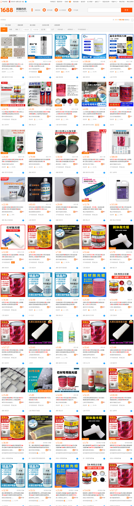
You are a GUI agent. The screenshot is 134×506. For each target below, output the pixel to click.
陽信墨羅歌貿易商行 (35, 212)
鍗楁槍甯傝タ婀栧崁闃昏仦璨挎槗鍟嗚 (62, 450)
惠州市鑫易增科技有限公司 (62, 259)
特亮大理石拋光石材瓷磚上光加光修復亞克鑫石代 (66, 399)
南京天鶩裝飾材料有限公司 (35, 69)
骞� (22, 450)
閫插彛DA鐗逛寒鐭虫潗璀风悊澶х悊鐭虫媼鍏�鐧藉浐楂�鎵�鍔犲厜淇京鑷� (94, 494)
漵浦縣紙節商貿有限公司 (62, 307)
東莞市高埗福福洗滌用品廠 (8, 402)
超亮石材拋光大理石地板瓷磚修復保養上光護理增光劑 (120, 399)
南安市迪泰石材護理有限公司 (62, 212)
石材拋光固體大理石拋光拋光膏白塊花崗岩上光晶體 (120, 256)
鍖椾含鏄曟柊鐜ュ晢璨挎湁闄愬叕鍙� (8, 498)
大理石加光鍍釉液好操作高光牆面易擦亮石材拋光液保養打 (39, 160)
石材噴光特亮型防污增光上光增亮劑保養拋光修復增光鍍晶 (12, 65)
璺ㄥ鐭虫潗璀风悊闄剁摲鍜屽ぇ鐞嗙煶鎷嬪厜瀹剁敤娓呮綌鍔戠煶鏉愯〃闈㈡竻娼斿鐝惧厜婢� (40, 446)
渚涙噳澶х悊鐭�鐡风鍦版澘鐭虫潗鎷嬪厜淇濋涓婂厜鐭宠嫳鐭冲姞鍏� (67, 494)
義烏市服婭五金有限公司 (116, 164)
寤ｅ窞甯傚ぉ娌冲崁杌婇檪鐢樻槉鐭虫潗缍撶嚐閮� (62, 498)
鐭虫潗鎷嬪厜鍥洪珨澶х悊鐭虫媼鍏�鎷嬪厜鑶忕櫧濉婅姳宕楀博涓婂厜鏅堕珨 (94, 446)
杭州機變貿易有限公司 (8, 355)
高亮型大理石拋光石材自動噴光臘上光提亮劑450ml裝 (39, 65)
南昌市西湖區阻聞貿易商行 (89, 259)
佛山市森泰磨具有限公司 (89, 212)
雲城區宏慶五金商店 (8, 164)
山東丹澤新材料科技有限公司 (116, 69)
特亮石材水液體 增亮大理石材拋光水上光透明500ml (40, 208)
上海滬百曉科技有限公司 (35, 355)
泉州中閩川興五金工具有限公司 (62, 69)
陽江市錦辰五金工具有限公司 (116, 259)
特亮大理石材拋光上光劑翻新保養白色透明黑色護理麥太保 (12, 351)
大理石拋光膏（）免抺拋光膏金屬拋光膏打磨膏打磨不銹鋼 (93, 208)
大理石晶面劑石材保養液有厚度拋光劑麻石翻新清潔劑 (93, 65)
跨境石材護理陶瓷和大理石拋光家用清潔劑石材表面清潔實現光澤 (66, 256)
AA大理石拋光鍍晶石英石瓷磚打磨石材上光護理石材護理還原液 (94, 113)
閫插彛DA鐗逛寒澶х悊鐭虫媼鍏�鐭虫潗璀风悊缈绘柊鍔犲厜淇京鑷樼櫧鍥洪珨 (66, 446)
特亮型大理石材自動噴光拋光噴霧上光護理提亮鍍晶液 (39, 113)
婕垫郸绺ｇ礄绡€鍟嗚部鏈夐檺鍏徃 (35, 498)
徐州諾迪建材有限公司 (62, 116)
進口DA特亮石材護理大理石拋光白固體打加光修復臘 (121, 303)
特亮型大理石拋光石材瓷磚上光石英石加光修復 (66, 113)
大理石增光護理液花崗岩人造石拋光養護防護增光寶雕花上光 (93, 399)
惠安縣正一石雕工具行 (62, 164)
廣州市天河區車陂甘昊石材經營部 (89, 307)
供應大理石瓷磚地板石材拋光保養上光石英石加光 (93, 303)
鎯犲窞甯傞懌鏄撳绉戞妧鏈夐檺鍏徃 (35, 450)
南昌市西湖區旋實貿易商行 (8, 307)
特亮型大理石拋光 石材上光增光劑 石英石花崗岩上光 (94, 160)
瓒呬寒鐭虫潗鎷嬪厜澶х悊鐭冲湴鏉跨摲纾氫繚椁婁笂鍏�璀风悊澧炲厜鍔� (13, 446)
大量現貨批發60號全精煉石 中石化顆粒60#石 (40, 399)
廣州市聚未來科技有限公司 (89, 116)
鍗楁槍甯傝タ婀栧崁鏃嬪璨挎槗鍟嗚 (116, 450)
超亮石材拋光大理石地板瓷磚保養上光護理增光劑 (39, 256)
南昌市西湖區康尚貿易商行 (35, 259)
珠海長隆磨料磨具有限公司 (8, 259)
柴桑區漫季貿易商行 (89, 355)
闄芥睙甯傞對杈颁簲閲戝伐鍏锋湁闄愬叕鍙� (89, 450)
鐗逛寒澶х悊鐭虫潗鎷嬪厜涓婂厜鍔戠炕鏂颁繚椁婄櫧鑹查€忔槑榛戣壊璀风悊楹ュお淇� (121, 494)
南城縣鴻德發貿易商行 (116, 355)
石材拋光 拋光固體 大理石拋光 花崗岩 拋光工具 (13, 256)
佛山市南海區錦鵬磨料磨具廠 (35, 116)
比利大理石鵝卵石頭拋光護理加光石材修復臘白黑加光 (66, 160)
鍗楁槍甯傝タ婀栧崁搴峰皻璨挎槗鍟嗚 (8, 450)
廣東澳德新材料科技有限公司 (8, 212)
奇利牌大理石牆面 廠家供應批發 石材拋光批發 (67, 208)
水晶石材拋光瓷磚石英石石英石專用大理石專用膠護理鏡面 (12, 208)
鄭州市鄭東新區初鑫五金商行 (8, 116)
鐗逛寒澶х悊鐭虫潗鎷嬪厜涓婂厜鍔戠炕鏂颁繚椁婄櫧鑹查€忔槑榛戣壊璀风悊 (121, 446)
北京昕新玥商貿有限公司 (35, 307)
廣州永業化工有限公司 (8, 69)
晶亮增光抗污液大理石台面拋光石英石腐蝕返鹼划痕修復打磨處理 (120, 65)
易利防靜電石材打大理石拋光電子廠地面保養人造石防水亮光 (120, 208)
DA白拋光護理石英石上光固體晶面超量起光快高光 (13, 113)
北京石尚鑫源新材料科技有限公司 (116, 116)
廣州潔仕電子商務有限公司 (89, 164)
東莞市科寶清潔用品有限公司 (89, 69)
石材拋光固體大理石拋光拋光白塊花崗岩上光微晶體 (12, 399)
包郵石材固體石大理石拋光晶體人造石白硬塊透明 (39, 351)
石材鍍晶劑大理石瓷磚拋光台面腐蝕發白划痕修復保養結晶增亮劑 (66, 65)
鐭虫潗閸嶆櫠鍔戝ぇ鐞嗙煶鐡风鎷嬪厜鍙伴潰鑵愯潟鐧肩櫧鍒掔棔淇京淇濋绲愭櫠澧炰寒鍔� (13, 494)
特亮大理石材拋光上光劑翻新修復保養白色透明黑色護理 (120, 160)
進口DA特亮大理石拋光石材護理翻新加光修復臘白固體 (94, 256)
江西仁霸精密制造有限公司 (116, 307)
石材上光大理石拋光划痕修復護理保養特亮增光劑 (120, 113)
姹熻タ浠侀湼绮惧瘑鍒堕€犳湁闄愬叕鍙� (89, 498)
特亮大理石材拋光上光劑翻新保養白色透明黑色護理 (12, 303)
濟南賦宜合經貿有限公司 (35, 402)
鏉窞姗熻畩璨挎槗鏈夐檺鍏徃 (116, 498)
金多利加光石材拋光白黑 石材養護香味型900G (12, 160)
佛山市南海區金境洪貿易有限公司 (116, 212)
